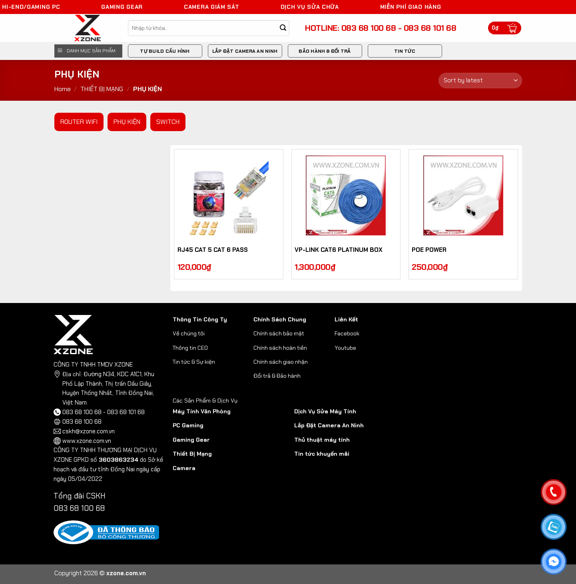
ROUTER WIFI (79, 122)
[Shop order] (480, 80)
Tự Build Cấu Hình (164, 51)
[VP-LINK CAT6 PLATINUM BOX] (346, 195)
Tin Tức (404, 51)
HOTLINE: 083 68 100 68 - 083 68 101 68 (380, 28)
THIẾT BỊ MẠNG (101, 89)
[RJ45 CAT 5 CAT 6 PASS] (228, 195)
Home (62, 89)
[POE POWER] (463, 195)
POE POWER (429, 250)
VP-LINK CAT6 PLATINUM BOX (339, 250)
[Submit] (282, 28)
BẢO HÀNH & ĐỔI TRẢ (325, 51)
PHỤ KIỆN (127, 122)
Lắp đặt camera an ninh (244, 51)
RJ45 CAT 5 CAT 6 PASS (212, 250)
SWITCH (167, 122)
